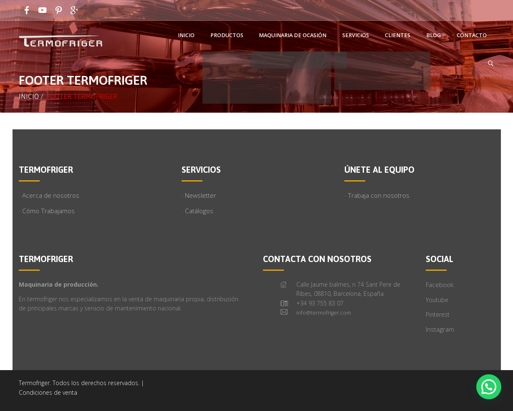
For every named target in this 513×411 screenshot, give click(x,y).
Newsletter (200, 195)
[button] (488, 386)
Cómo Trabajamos (48, 211)
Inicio (29, 96)
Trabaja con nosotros (378, 195)
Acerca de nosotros (50, 195)
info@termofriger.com (323, 312)
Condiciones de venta (48, 392)
